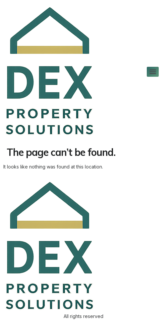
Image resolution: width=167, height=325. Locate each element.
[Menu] (153, 72)
